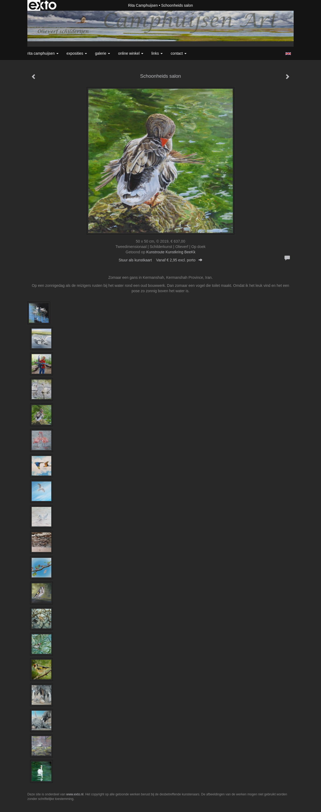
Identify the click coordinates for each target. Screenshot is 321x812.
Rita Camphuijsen (143, 5)
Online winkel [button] (130, 53)
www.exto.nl (74, 794)
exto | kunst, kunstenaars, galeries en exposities (42, 5)
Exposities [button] (77, 53)
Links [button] (157, 53)
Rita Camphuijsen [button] (43, 53)
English (288, 53)
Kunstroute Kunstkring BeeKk (170, 252)
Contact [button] (179, 53)
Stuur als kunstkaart (160, 260)
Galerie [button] (102, 53)
